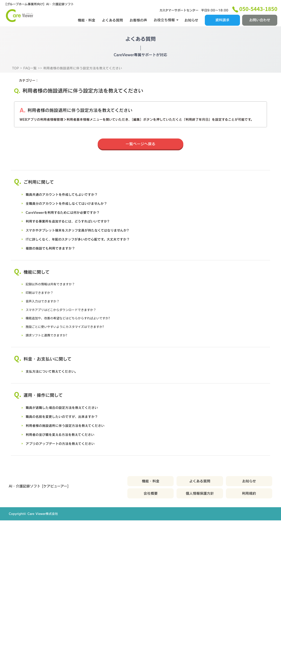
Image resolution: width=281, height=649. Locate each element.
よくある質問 (111, 18)
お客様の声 (137, 18)
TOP (16, 75)
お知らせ (191, 18)
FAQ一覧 (31, 75)
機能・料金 (86, 18)
